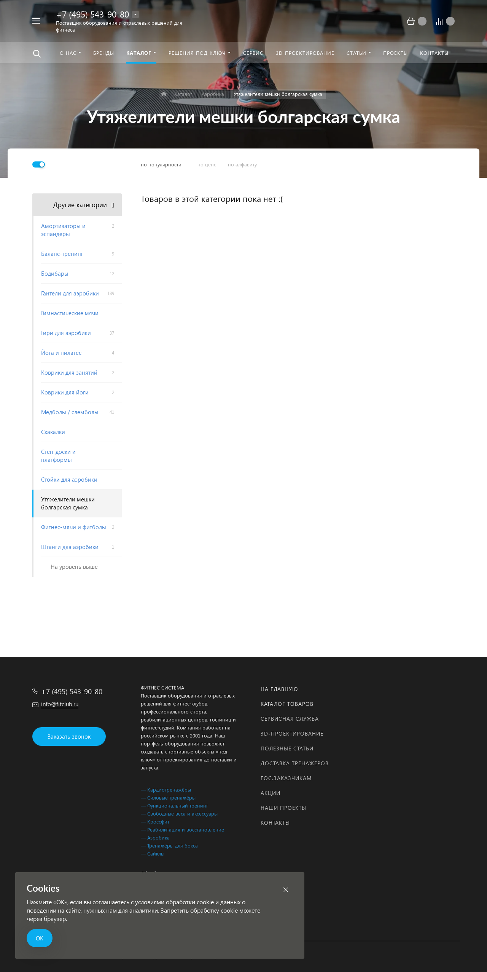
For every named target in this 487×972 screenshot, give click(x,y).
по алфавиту (242, 164)
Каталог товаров (287, 703)
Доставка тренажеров (295, 763)
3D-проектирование (292, 733)
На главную (279, 689)
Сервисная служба (290, 718)
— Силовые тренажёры (168, 797)
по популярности (161, 164)
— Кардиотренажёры (166, 789)
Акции (270, 792)
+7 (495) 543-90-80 (92, 14)
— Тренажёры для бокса (169, 845)
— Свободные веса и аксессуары (179, 813)
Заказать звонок (69, 736)
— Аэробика (155, 837)
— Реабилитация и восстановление (182, 829)
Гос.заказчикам (286, 778)
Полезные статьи (287, 748)
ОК (39, 938)
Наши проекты (283, 807)
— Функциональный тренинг (174, 805)
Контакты (275, 822)
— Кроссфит (155, 821)
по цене (206, 164)
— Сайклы (152, 853)
